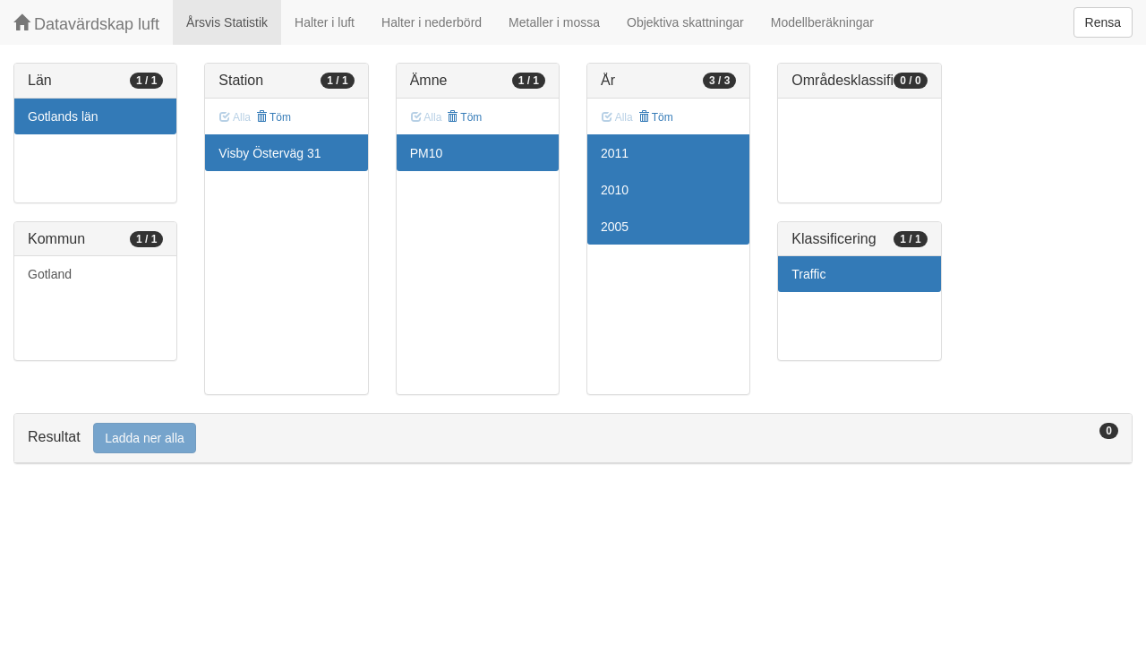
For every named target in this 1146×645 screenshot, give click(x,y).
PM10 (426, 153)
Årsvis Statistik (227, 22)
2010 (615, 190)
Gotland (50, 274)
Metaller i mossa (554, 22)
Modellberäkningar (822, 22)
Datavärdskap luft (86, 23)
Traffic (808, 274)
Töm (273, 117)
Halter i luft (325, 22)
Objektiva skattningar (685, 22)
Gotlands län (63, 116)
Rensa (1103, 22)
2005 (615, 226)
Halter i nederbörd (431, 22)
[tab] (573, 438)
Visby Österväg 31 (269, 153)
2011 (615, 153)
